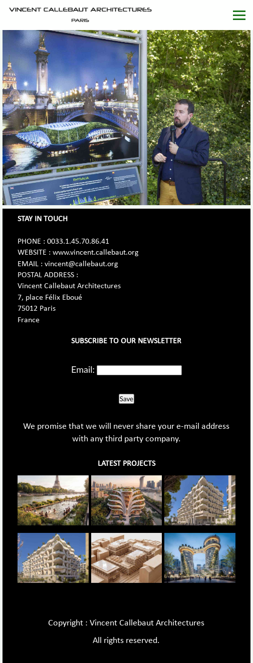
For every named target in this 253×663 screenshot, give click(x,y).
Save (126, 399)
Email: (83, 369)
